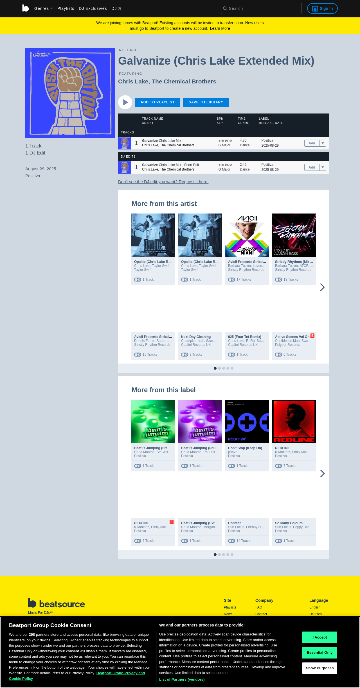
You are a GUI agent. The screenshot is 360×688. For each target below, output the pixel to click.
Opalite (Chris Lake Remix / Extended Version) (171, 262)
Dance (245, 145)
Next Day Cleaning (196, 337)
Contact (234, 523)
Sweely (307, 341)
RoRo (250, 341)
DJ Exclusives (93, 8)
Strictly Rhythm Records (246, 270)
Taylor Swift (160, 266)
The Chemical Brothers (184, 81)
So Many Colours (289, 523)
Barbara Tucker (239, 266)
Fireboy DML (256, 527)
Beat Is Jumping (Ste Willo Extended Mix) (167, 448)
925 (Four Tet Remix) (244, 337)
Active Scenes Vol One (293, 337)
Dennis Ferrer (144, 341)
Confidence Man (287, 341)
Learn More (220, 28)
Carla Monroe (144, 452)
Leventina (260, 266)
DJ (116, 8)
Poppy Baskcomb (306, 527)
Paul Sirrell (211, 452)
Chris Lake (133, 81)
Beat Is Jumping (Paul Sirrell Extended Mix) (216, 448)
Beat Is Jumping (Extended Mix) (206, 523)
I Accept (319, 639)
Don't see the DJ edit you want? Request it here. (163, 181)
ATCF (304, 266)
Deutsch (315, 614)
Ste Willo (163, 452)
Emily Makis (301, 452)
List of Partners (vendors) (182, 682)
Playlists (65, 8)
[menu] (41, 8)
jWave (232, 452)
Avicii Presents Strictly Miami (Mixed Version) (264, 262)
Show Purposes (320, 670)
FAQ (258, 607)
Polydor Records (287, 345)
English (314, 607)
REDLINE (282, 448)
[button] (124, 143)
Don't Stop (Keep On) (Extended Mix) (257, 448)
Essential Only (319, 655)
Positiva (267, 140)
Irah (201, 341)
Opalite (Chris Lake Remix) (202, 262)
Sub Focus (236, 527)
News (228, 614)
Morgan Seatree (215, 527)
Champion (189, 341)
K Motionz (282, 452)
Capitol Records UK (196, 345)
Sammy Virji (215, 341)
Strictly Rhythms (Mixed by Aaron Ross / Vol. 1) (313, 262)
